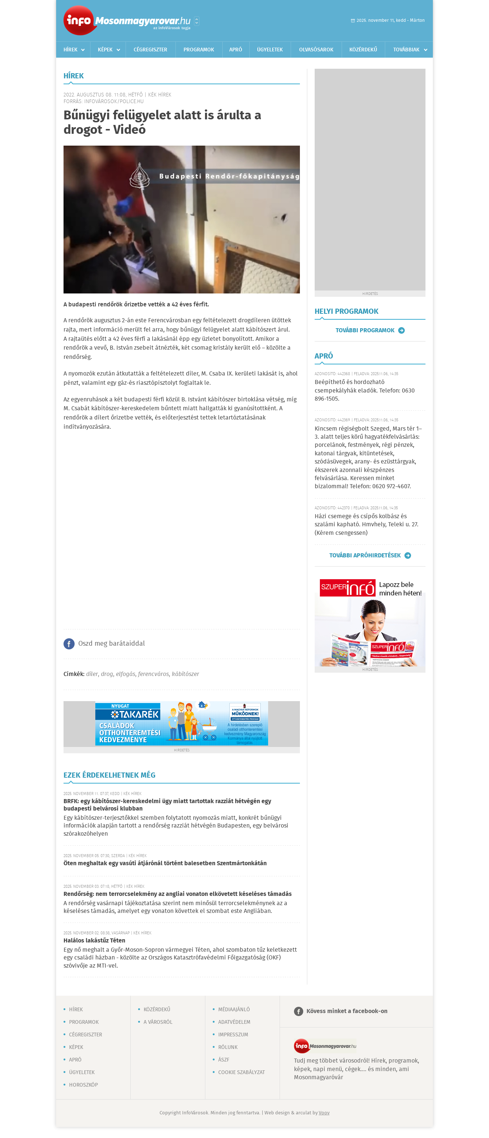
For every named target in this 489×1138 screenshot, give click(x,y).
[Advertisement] (370, 180)
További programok (365, 330)
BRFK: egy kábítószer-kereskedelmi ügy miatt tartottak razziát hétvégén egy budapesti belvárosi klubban (167, 805)
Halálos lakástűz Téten (94, 940)
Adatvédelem (234, 1022)
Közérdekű (363, 50)
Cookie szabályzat (241, 1073)
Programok (199, 50)
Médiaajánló (234, 1010)
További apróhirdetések (365, 555)
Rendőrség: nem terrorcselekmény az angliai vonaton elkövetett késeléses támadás (178, 894)
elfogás (125, 674)
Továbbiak (406, 50)
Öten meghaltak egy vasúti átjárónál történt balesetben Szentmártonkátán (165, 863)
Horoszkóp (83, 1085)
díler (92, 674)
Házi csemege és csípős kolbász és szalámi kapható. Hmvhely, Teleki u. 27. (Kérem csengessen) (366, 525)
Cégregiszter (150, 50)
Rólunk (227, 1047)
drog (107, 674)
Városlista (196, 21)
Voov (324, 1113)
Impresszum (233, 1035)
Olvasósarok (316, 50)
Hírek (71, 50)
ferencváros (153, 674)
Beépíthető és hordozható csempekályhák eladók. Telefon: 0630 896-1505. (365, 391)
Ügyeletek (270, 50)
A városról (158, 1022)
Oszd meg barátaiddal (111, 644)
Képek (105, 50)
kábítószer (185, 674)
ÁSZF (223, 1060)
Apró (235, 50)
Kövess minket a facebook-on (347, 1011)
